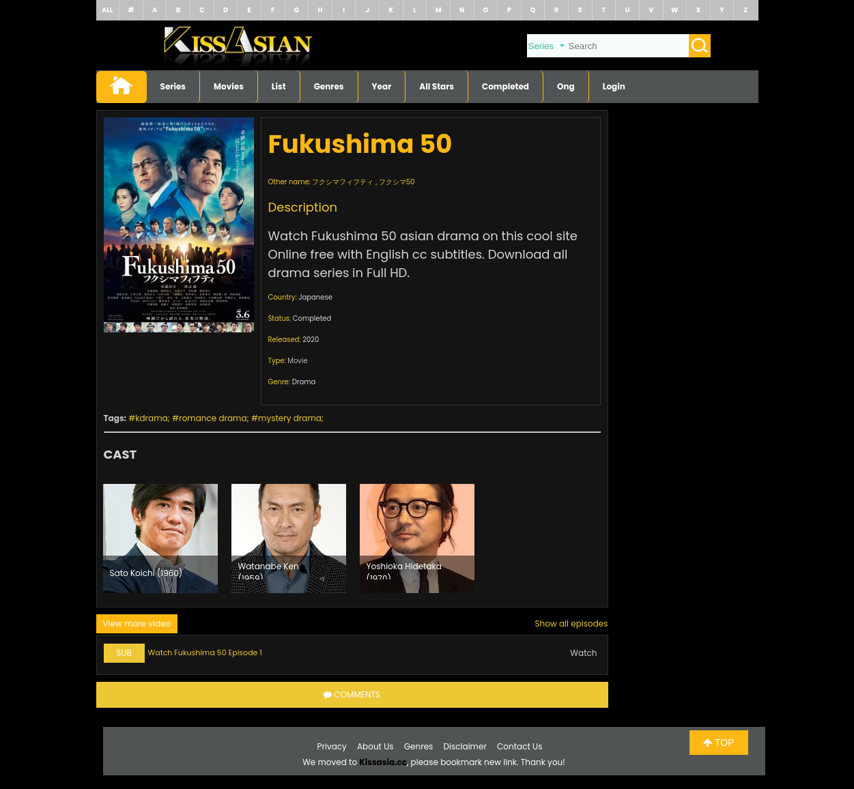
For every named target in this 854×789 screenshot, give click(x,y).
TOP (718, 742)
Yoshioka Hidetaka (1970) (404, 569)
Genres (329, 86)
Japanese (315, 297)
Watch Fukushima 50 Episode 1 (205, 652)
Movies (229, 86)
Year (382, 86)
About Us (375, 746)
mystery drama (290, 418)
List (279, 86)
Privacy (332, 746)
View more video (137, 623)
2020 (310, 339)
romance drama (212, 418)
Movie (297, 361)
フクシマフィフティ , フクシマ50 (363, 182)
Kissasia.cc (383, 762)
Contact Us (519, 746)
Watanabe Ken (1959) (268, 569)
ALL (107, 9)
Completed (505, 86)
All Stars (436, 86)
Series (173, 86)
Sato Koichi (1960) (146, 573)
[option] (160, 538)
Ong (566, 86)
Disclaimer (465, 746)
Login (614, 86)
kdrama (151, 418)
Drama (304, 382)
